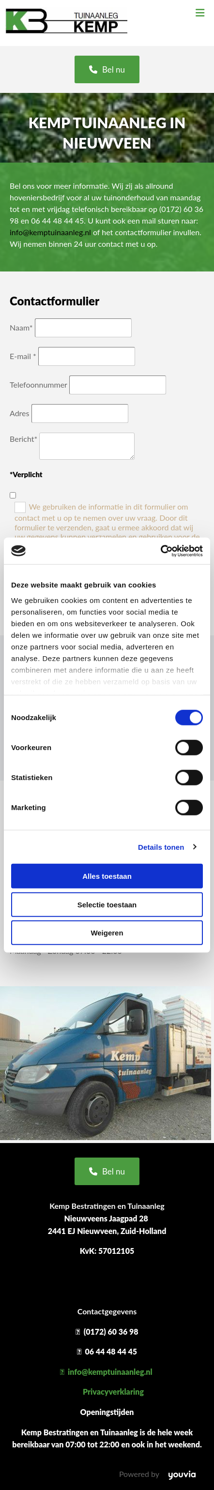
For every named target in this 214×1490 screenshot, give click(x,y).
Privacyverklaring (113, 1391)
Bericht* (23, 438)
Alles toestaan (107, 876)
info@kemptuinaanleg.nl (50, 232)
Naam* (21, 327)
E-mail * (23, 356)
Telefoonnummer (38, 384)
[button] (107, 69)
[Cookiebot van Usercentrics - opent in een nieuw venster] (160, 550)
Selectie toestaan (107, 904)
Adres (20, 413)
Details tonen (161, 847)
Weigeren (107, 933)
